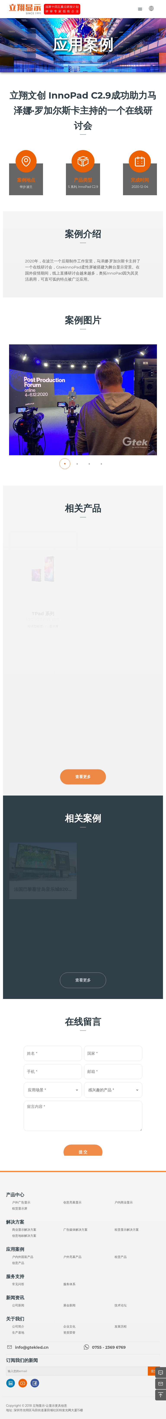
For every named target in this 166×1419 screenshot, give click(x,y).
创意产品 (18, 1263)
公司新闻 (18, 1305)
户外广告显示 (21, 1202)
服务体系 (69, 1284)
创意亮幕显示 (72, 1202)
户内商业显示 (124, 1202)
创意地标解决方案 (24, 1236)
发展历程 (121, 1326)
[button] (64, 463)
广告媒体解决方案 (75, 1230)
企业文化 (69, 1326)
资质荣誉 (69, 1332)
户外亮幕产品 (72, 1257)
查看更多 (83, 783)
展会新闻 (69, 1305)
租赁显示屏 (19, 1208)
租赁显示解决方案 (127, 1230)
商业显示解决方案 (24, 1230)
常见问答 (18, 1284)
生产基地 (18, 1332)
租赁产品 (121, 1257)
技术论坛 (121, 1305)
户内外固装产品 (22, 1257)
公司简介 (18, 1326)
